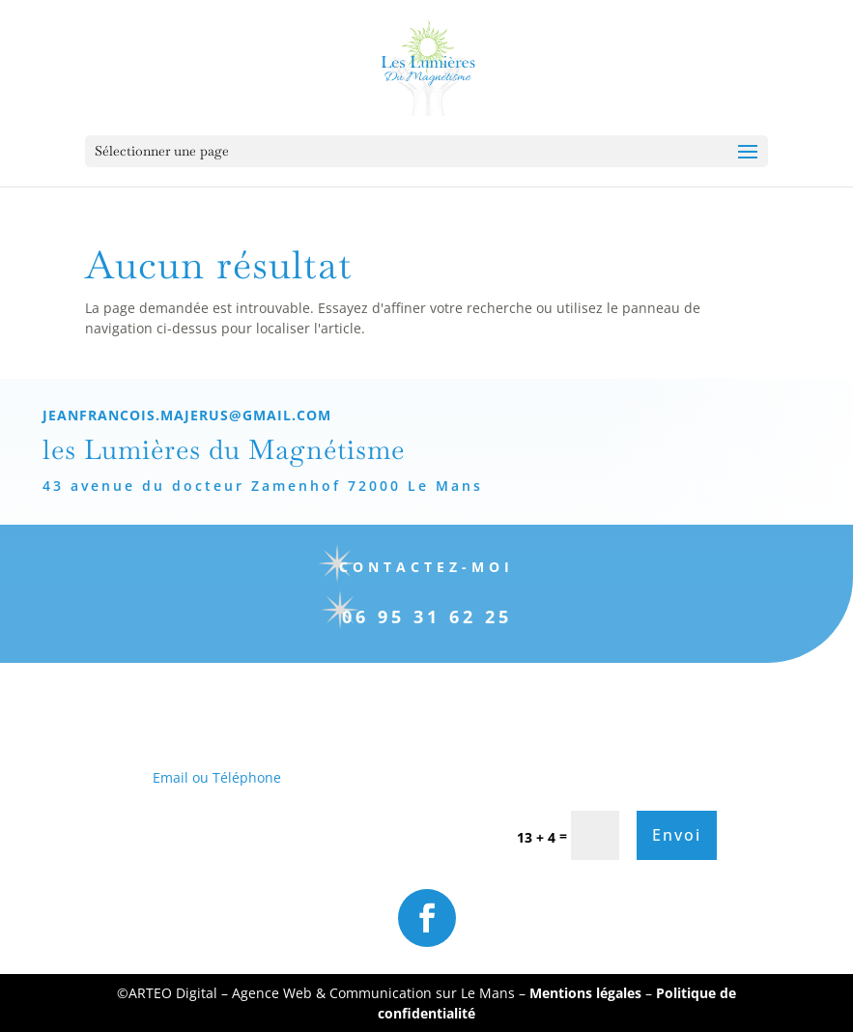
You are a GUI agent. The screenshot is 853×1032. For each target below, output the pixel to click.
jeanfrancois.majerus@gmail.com (171, 415)
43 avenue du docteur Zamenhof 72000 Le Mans (247, 485)
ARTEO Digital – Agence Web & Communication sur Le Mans (323, 993)
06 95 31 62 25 (411, 616)
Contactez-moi (410, 567)
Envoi (676, 835)
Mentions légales (585, 993)
